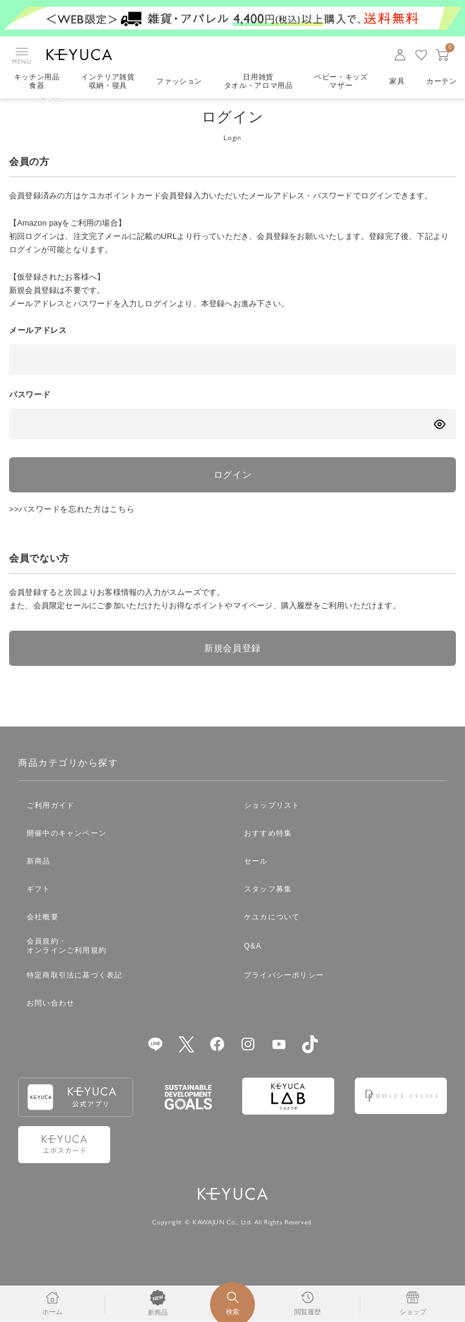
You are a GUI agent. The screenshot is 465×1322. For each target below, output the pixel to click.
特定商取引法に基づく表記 (74, 994)
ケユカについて (272, 936)
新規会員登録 (232, 667)
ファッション (180, 82)
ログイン (233, 492)
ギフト (39, 908)
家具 (398, 82)
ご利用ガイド (50, 824)
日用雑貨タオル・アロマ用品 (259, 81)
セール (256, 880)
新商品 (39, 880)
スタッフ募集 (268, 908)
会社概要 (43, 936)
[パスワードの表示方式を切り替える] (439, 441)
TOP (17, 112)
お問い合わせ (50, 1022)
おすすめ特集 (268, 852)
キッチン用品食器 (37, 81)
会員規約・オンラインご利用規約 (67, 966)
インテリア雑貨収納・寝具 (109, 81)
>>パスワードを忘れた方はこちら (72, 527)
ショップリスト (272, 824)
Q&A (253, 965)
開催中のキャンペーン (67, 852)
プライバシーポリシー (284, 994)
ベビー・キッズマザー (342, 81)
